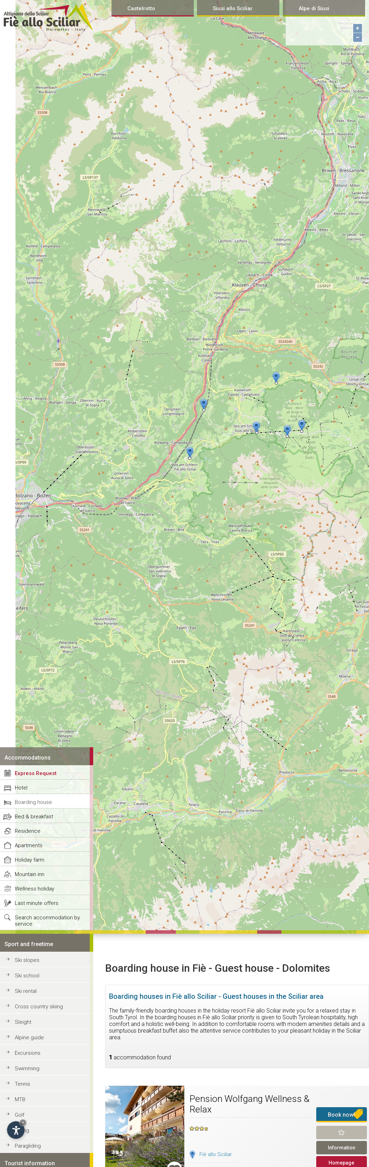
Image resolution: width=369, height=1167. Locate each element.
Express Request (36, 773)
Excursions (27, 1053)
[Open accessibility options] (16, 1130)
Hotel (21, 788)
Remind (341, 1132)
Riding (22, 1130)
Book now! (341, 1114)
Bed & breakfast (34, 816)
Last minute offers (36, 903)
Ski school (27, 975)
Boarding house (33, 802)
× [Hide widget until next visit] (22, 1122)
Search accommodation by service (47, 920)
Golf (19, 1115)
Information (341, 1147)
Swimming (27, 1068)
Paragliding (28, 1146)
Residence (27, 831)
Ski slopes (27, 960)
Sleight (23, 1022)
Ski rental (26, 991)
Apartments (29, 845)
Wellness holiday (34, 889)
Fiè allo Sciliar (215, 1154)
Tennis (22, 1084)
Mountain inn (29, 874)
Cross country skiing (39, 1006)
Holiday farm (29, 860)
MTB (20, 1099)
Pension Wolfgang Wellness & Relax (250, 1104)
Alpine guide (29, 1037)
